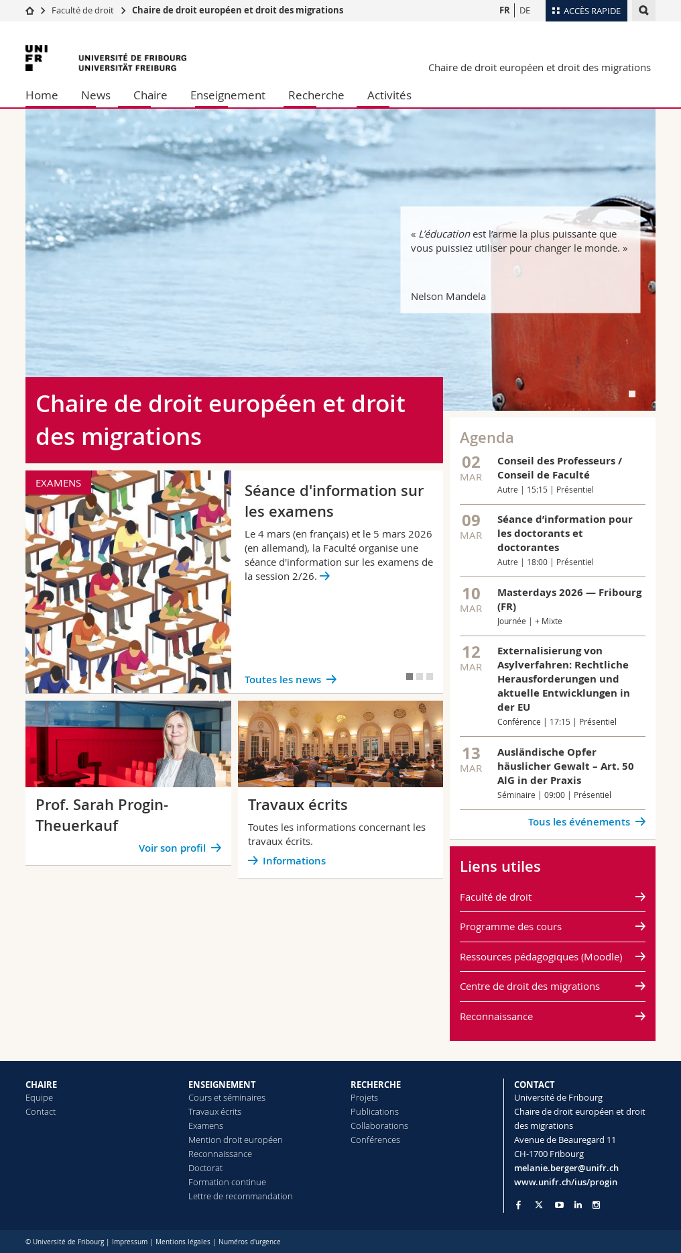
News (96, 95)
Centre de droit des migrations (530, 986)
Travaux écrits (214, 1111)
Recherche (316, 95)
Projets (364, 1097)
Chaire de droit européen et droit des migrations (237, 10)
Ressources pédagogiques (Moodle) (541, 956)
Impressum (129, 1242)
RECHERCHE (376, 1085)
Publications (375, 1111)
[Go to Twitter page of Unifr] (539, 1205)
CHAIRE (41, 1085)
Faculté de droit (84, 10)
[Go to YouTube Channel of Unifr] (559, 1205)
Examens (205, 1125)
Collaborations (379, 1125)
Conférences (375, 1140)
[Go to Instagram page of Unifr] (596, 1205)
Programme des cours (511, 926)
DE (524, 10)
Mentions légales (183, 1242)
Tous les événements (579, 822)
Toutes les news (283, 679)
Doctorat (205, 1168)
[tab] (632, 394)
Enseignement (227, 95)
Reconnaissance (496, 1016)
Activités (389, 95)
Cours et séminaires (226, 1097)
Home (41, 95)
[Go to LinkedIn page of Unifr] (578, 1205)
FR (504, 10)
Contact (40, 1111)
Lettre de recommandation (240, 1196)
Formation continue (227, 1182)
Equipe (39, 1097)
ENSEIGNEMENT (222, 1085)
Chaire (150, 95)
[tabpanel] (340, 260)
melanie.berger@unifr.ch (566, 1168)
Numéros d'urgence (250, 1242)
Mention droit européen (235, 1140)
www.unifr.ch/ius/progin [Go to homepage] (565, 1182)
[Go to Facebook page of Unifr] (518, 1205)
